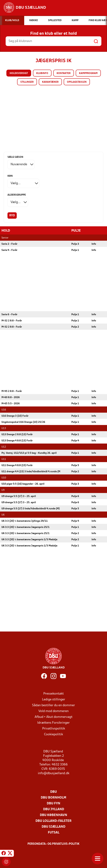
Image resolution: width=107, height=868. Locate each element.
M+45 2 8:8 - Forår (11, 391)
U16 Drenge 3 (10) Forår (14, 416)
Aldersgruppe (16, 195)
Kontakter (64, 73)
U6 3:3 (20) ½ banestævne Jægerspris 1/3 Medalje (29, 539)
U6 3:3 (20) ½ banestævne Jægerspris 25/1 (25, 527)
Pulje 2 (75, 327)
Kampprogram (88, 73)
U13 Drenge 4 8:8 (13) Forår (17, 440)
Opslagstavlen (77, 82)
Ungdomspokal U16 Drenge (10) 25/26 (23, 422)
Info (94, 244)
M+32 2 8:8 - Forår (11, 320)
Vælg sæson (15, 157)
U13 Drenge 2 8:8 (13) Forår (17, 434)
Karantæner (50, 82)
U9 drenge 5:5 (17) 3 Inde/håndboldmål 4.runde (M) (30, 508)
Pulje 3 (75, 244)
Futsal (53, 832)
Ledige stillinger (53, 699)
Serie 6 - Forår (9, 314)
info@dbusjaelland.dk (53, 773)
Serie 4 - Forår (9, 250)
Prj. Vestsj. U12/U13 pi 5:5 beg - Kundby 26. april (29, 453)
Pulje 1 (75, 250)
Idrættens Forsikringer (53, 722)
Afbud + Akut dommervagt (53, 716)
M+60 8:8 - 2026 (10, 397)
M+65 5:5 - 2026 (10, 403)
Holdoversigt (19, 73)
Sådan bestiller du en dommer (53, 705)
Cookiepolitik (53, 734)
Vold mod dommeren (53, 711)
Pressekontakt (53, 693)
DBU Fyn (53, 803)
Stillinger (27, 82)
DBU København (53, 815)
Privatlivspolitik (53, 728)
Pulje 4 (75, 440)
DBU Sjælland (53, 826)
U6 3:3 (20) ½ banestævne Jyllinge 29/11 (24, 521)
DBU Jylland (53, 809)
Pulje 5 (75, 465)
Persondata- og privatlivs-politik (53, 844)
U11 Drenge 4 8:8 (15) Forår (17, 465)
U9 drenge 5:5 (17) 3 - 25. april (18, 496)
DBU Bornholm (53, 797)
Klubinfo (42, 73)
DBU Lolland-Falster (53, 820)
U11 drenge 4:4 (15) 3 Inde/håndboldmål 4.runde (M (30, 471)
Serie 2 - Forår (9, 244)
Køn (10, 176)
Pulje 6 (75, 496)
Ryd (12, 215)
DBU (53, 791)
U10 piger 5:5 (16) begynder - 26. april (22, 484)
